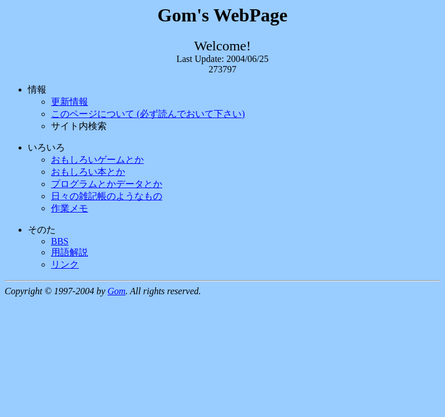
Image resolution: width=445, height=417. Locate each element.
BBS (59, 241)
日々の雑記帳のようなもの (106, 196)
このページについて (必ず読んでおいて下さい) (148, 114)
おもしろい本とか (88, 172)
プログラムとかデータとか (106, 184)
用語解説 (69, 252)
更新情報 (69, 102)
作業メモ (69, 208)
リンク (65, 264)
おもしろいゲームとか (97, 159)
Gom (116, 291)
